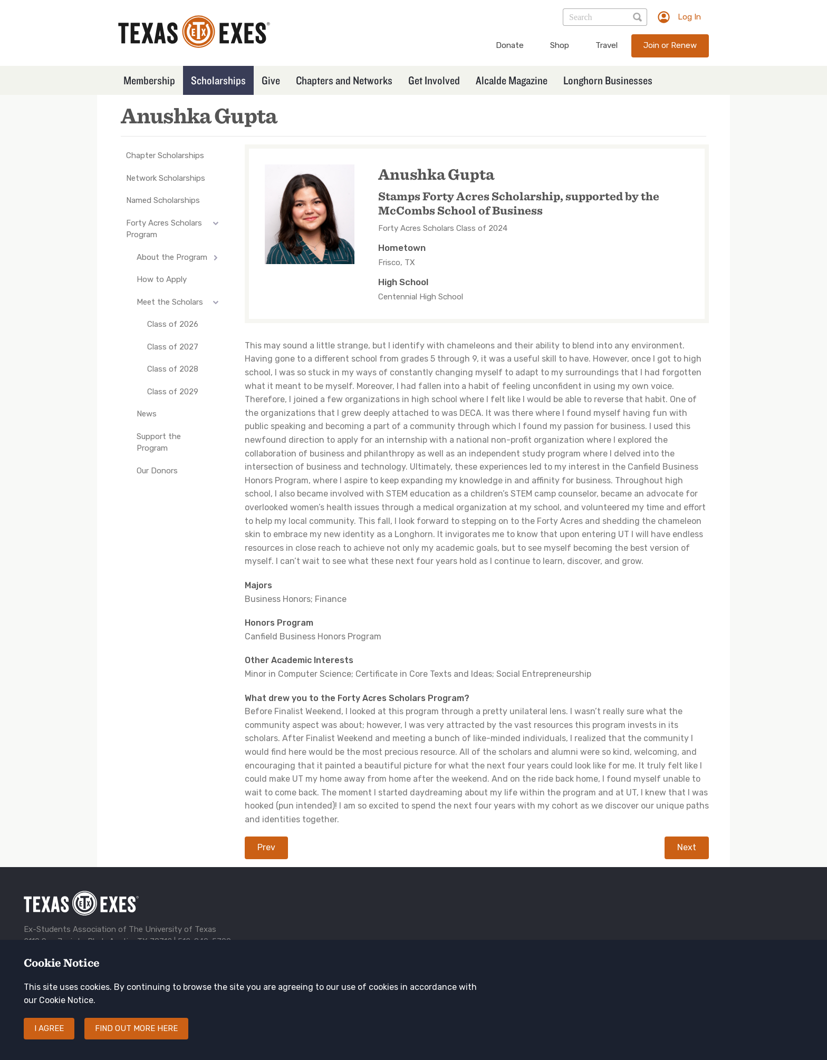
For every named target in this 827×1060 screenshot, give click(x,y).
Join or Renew (670, 45)
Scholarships (218, 80)
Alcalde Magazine (511, 80)
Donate (510, 45)
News (147, 414)
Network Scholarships (165, 178)
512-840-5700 (204, 941)
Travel (606, 45)
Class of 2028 (172, 369)
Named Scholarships (163, 200)
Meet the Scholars (170, 302)
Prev (266, 847)
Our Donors (157, 470)
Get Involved (434, 80)
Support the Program (159, 442)
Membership (149, 80)
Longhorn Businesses (607, 80)
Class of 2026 (172, 324)
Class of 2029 (172, 391)
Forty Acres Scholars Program (164, 229)
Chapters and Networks (344, 80)
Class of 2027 (172, 347)
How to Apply (162, 279)
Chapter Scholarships (165, 155)
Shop (559, 45)
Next (686, 847)
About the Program (172, 257)
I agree (49, 1039)
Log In (689, 17)
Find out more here (136, 1039)
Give (271, 80)
